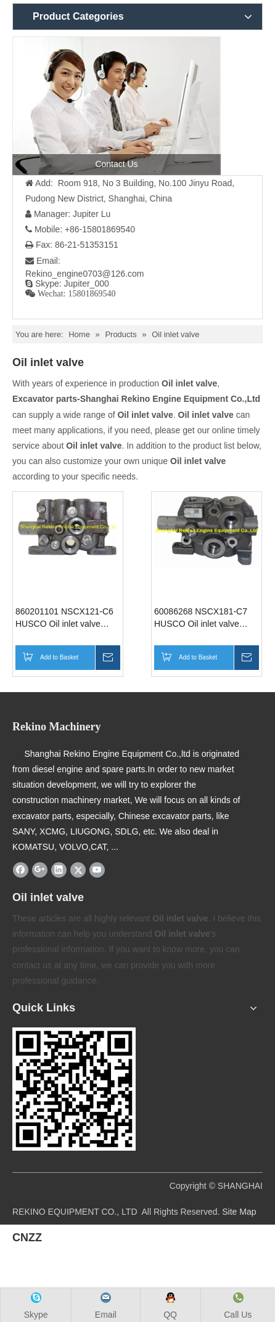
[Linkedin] (59, 870)
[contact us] (116, 105)
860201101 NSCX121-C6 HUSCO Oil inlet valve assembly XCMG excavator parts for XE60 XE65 (67, 618)
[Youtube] (97, 870)
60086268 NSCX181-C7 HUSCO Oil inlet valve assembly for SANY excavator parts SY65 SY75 (200, 618)
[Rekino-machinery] (74, 1089)
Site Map (239, 1212)
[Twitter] (78, 870)
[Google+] (39, 870)
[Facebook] (20, 870)
